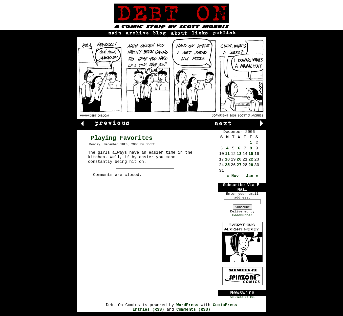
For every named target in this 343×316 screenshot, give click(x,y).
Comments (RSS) (193, 309)
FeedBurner (242, 215)
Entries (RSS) (148, 309)
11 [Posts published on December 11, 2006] (227, 154)
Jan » (252, 176)
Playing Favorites (122, 138)
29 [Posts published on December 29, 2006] (250, 165)
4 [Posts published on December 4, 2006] (227, 148)
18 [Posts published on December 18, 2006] (227, 159)
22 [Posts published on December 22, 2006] (250, 159)
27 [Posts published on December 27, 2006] (239, 165)
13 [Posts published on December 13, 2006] (239, 154)
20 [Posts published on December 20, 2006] (239, 159)
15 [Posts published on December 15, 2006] (250, 154)
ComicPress (225, 305)
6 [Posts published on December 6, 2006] (239, 148)
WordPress (187, 305)
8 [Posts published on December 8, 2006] (251, 148)
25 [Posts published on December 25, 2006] (227, 165)
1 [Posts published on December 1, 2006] (251, 143)
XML (252, 297)
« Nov (233, 176)
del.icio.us (239, 297)
